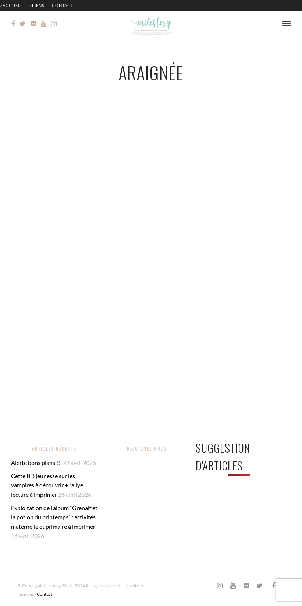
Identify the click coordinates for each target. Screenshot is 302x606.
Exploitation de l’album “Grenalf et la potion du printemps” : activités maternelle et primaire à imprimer (54, 517)
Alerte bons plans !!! (36, 462)
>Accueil (11, 5)
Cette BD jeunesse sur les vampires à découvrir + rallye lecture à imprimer (47, 485)
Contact (62, 5)
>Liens (37, 5)
